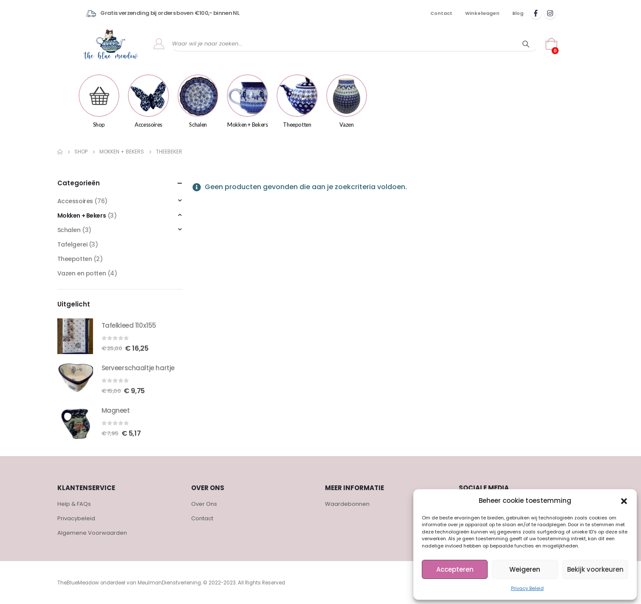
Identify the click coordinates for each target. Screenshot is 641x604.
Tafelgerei (72, 244)
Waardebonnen (347, 504)
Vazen (346, 101)
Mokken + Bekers (247, 101)
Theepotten (297, 101)
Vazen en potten (81, 273)
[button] (624, 500)
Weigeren (524, 569)
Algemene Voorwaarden (92, 533)
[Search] (526, 44)
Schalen (198, 101)
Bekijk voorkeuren (595, 569)
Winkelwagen (482, 13)
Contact (441, 13)
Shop (99, 101)
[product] (75, 336)
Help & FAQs (74, 504)
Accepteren (455, 569)
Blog (517, 13)
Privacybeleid (76, 518)
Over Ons (204, 504)
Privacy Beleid (527, 588)
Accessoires (148, 101)
